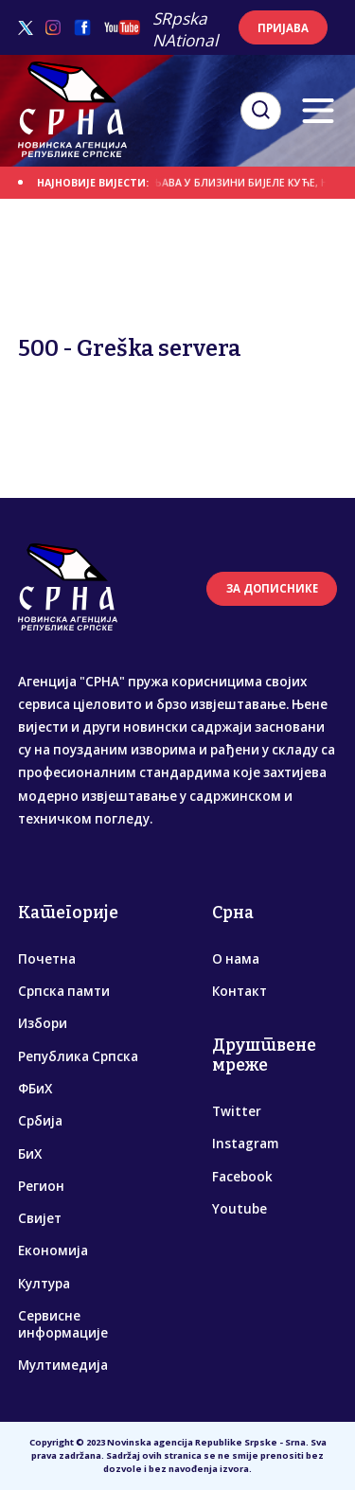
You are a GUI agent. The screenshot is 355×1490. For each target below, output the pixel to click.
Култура (44, 1283)
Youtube (239, 1208)
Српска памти (64, 991)
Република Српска (78, 1056)
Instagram (245, 1143)
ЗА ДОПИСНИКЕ (272, 588)
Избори (42, 1023)
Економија (53, 1250)
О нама (235, 958)
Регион (41, 1186)
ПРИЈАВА (283, 28)
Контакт (239, 991)
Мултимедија (63, 1365)
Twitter (236, 1111)
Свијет (40, 1218)
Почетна (47, 958)
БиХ (30, 1153)
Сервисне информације (63, 1324)
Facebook (242, 1176)
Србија (40, 1120)
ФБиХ (35, 1088)
